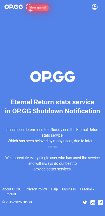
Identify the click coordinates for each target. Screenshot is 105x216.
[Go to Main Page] (13, 6)
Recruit (11, 194)
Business (69, 189)
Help (54, 189)
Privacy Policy (36, 189)
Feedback (87, 189)
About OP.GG (11, 189)
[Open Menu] (95, 6)
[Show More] (31, 6)
